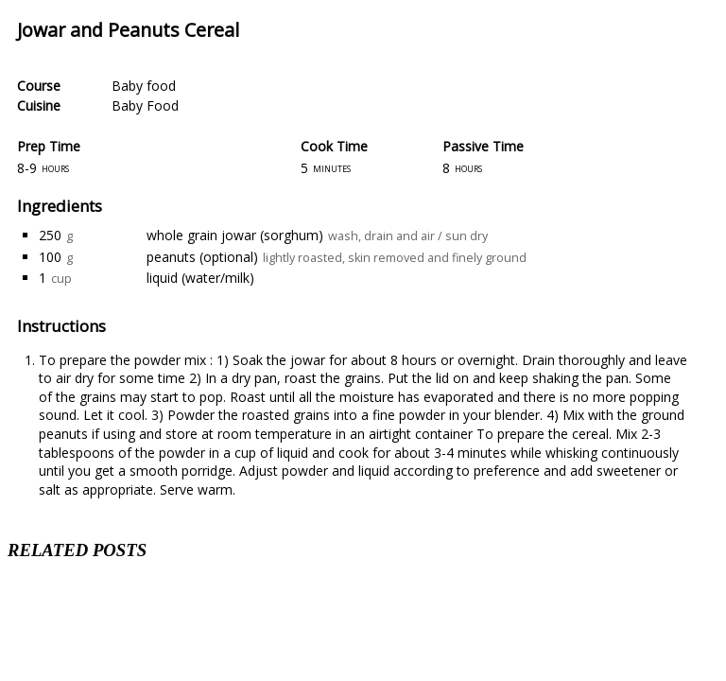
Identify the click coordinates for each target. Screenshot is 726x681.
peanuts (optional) (202, 257)
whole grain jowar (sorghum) (235, 235)
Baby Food (145, 105)
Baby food (144, 86)
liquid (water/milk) (200, 278)
